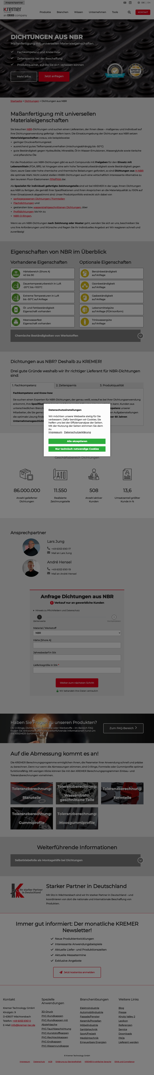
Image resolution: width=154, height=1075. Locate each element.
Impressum (55, 432)
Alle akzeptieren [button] (77, 441)
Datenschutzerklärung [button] (77, 432)
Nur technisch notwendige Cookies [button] (77, 448)
